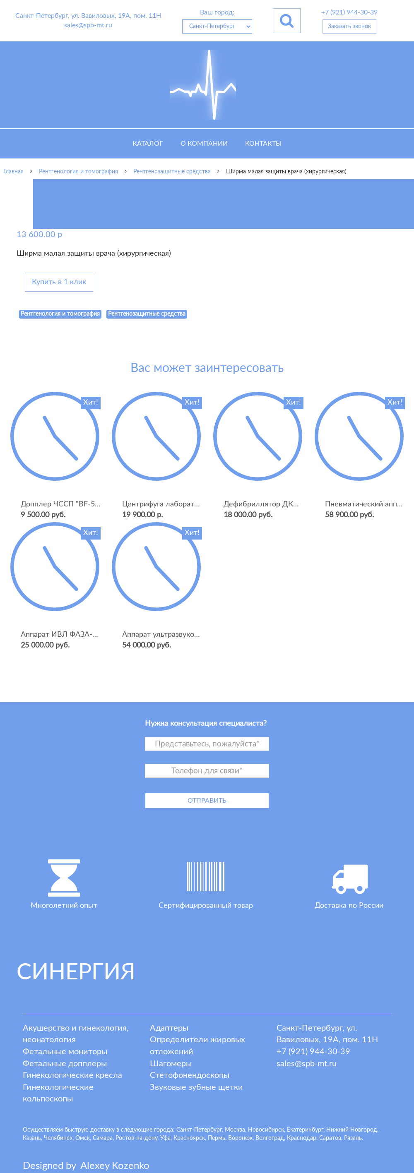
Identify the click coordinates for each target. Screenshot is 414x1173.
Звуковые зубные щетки (196, 1087)
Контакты (263, 143)
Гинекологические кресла (72, 1075)
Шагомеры (171, 1064)
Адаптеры (169, 1028)
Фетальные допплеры (65, 1064)
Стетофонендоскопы (189, 1075)
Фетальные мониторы (65, 1052)
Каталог (147, 143)
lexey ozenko (114, 1166)
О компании (204, 143)
